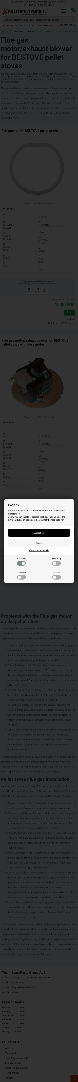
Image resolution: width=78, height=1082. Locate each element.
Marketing (56, 562)
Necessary (21, 562)
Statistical (56, 576)
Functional (21, 576)
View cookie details (39, 550)
